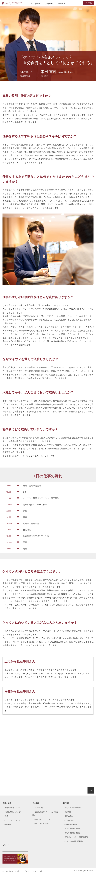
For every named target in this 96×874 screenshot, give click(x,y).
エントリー (6, 845)
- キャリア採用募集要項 (72, 829)
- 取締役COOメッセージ (12, 812)
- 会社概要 (7, 824)
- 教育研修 (67, 812)
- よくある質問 (69, 820)
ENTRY (88, 3)
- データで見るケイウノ (12, 820)
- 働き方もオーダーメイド (43, 819)
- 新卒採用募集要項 (70, 824)
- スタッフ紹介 (39, 808)
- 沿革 (6, 816)
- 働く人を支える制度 (41, 823)
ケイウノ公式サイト (10, 871)
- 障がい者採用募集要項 (72, 833)
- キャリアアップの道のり (73, 808)
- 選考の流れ (68, 816)
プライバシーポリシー (33, 871)
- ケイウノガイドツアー (12, 808)
